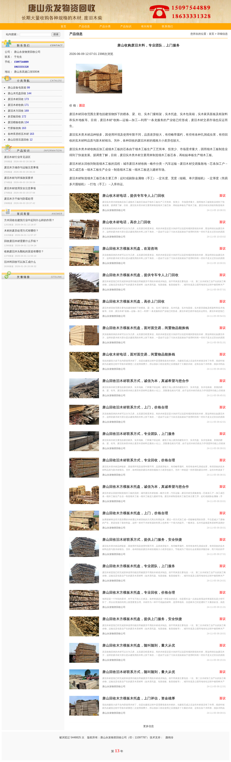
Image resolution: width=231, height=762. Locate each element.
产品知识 (126, 26)
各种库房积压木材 (18, 133)
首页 (63, 26)
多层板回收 (14, 116)
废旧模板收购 (16, 122)
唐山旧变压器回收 (18, 139)
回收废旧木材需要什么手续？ (21, 241)
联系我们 (167, 26)
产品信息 (84, 26)
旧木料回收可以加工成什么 (20, 261)
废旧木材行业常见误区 (17, 157)
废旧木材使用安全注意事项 (20, 188)
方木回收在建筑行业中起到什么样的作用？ (29, 220)
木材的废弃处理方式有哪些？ (21, 230)
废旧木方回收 (16, 110)
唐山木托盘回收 (17, 93)
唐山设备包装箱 (17, 87)
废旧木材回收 (16, 99)
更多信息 (148, 726)
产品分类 (105, 26)
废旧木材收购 (16, 105)
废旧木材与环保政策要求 (18, 177)
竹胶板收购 (14, 128)
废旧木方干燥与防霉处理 (18, 198)
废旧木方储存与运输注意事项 (21, 167)
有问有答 (146, 26)
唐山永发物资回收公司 (113, 210)
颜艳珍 (169, 737)
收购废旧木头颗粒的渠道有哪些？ (24, 251)
